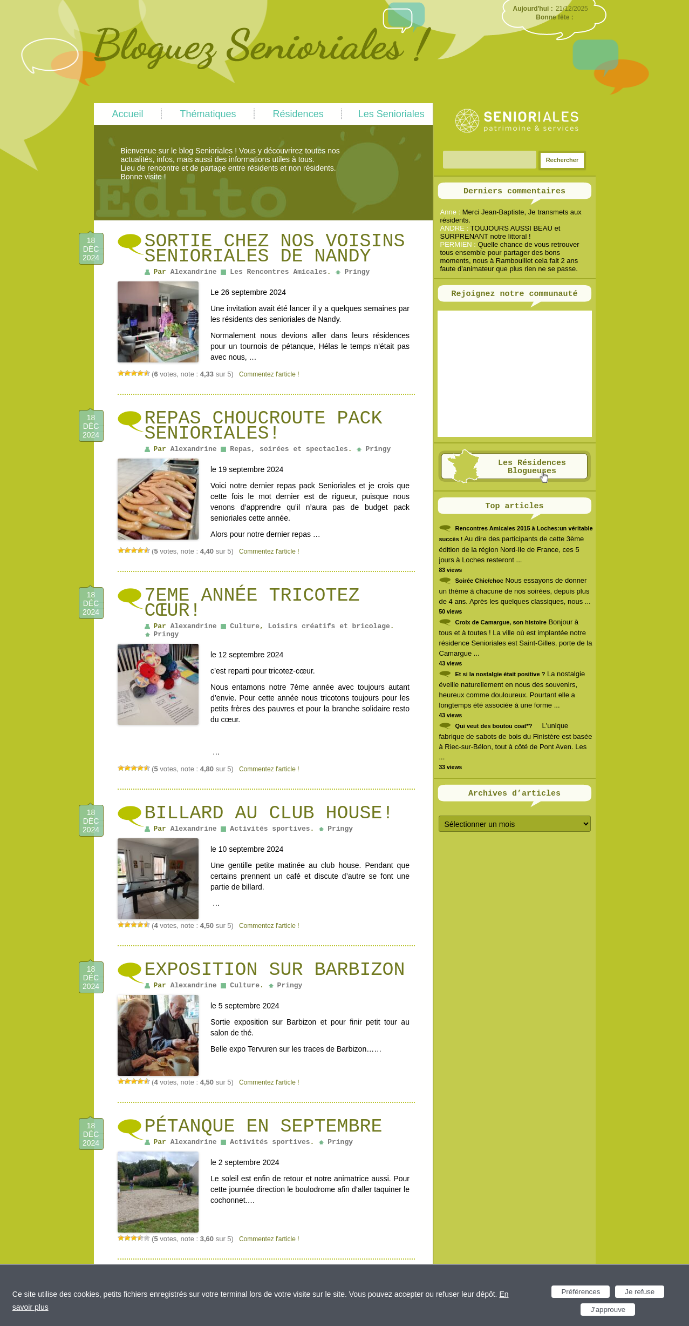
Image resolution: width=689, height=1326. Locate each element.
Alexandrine (193, 272)
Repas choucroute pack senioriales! (264, 426)
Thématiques (208, 114)
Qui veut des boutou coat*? (494, 726)
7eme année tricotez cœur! (252, 603)
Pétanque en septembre (264, 1126)
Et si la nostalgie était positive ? (500, 674)
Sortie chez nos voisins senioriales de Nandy (275, 249)
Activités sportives (270, 829)
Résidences (298, 114)
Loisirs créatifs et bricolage (329, 626)
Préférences (580, 1292)
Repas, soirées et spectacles (288, 449)
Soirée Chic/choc (479, 580)
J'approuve (607, 1309)
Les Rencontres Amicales (278, 272)
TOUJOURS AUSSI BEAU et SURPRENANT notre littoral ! (500, 232)
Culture (245, 626)
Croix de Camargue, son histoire (501, 622)
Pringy (357, 272)
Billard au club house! (269, 813)
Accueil (128, 114)
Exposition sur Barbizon (275, 970)
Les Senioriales (391, 114)
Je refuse (639, 1292)
